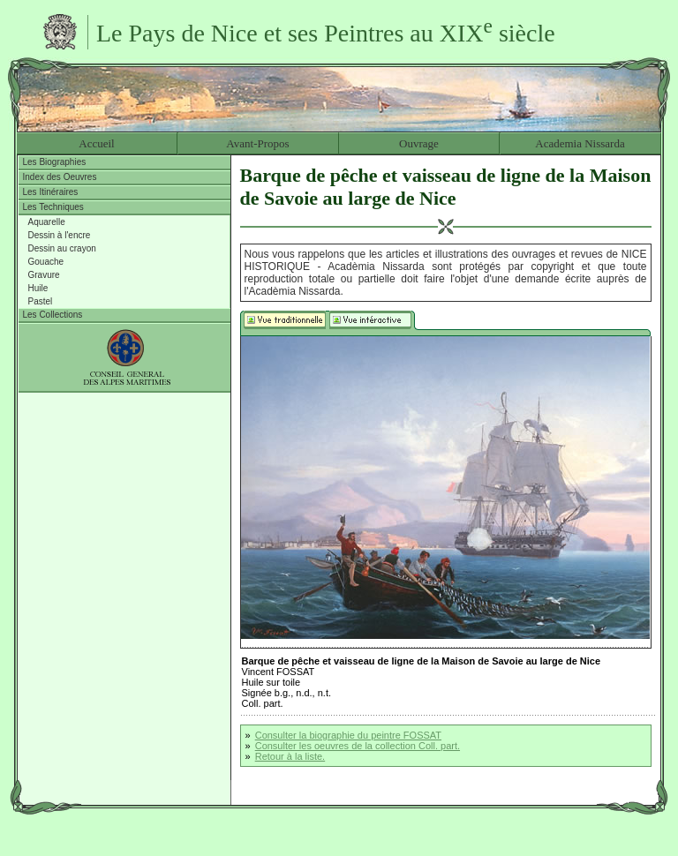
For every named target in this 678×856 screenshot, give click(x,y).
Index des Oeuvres (60, 177)
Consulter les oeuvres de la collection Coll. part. (357, 745)
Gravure (44, 275)
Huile (38, 288)
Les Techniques (53, 207)
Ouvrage (419, 143)
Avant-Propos (257, 143)
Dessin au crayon (62, 248)
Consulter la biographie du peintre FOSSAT (348, 735)
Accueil (96, 143)
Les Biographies (55, 162)
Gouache (46, 262)
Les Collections (53, 314)
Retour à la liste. (290, 756)
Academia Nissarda (579, 143)
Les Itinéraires (51, 192)
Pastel (40, 301)
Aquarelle (46, 222)
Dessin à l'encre (59, 235)
